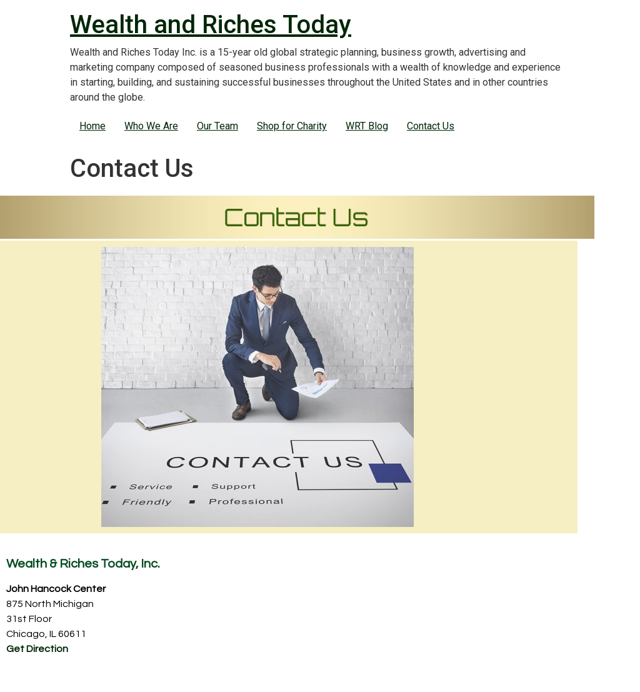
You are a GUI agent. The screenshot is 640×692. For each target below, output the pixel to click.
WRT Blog (367, 126)
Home (92, 126)
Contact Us (430, 126)
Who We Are (151, 126)
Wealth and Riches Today (210, 24)
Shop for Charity (292, 126)
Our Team (217, 126)
